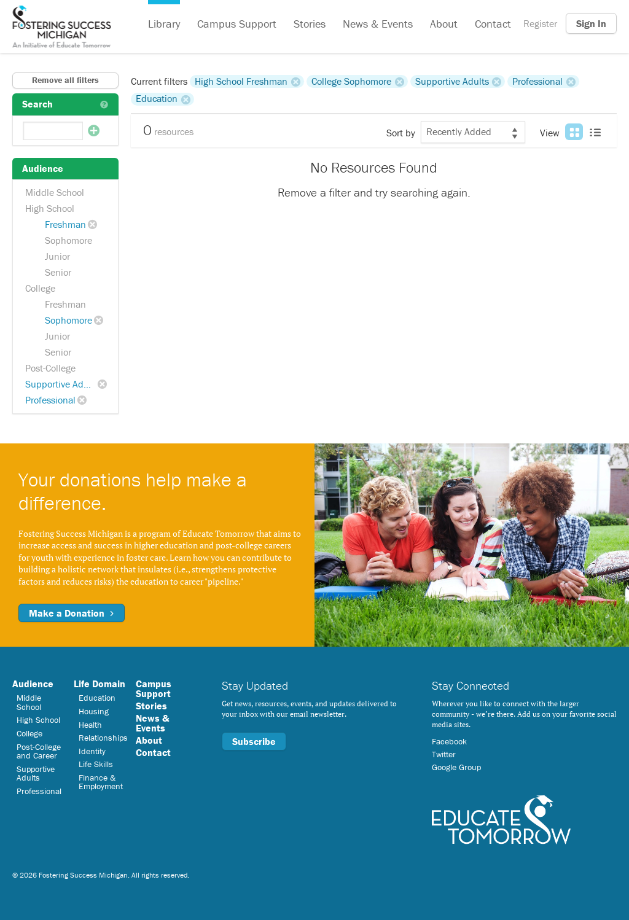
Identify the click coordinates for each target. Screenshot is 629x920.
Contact (493, 24)
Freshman (65, 224)
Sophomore (68, 240)
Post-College (50, 368)
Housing (94, 711)
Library (164, 24)
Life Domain (99, 683)
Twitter (444, 754)
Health (90, 724)
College (40, 288)
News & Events (378, 24)
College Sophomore (351, 81)
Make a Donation (71, 613)
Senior (58, 272)
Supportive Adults (62, 384)
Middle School (54, 192)
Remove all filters (65, 79)
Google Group (456, 767)
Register (540, 23)
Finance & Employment (101, 782)
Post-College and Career (39, 751)
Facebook (449, 741)
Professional (50, 400)
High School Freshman (241, 81)
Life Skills (96, 764)
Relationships (103, 737)
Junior (57, 256)
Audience (32, 683)
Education (157, 99)
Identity (92, 751)
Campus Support (236, 24)
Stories (310, 24)
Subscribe (254, 741)
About (444, 24)
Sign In (591, 23)
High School (49, 208)
